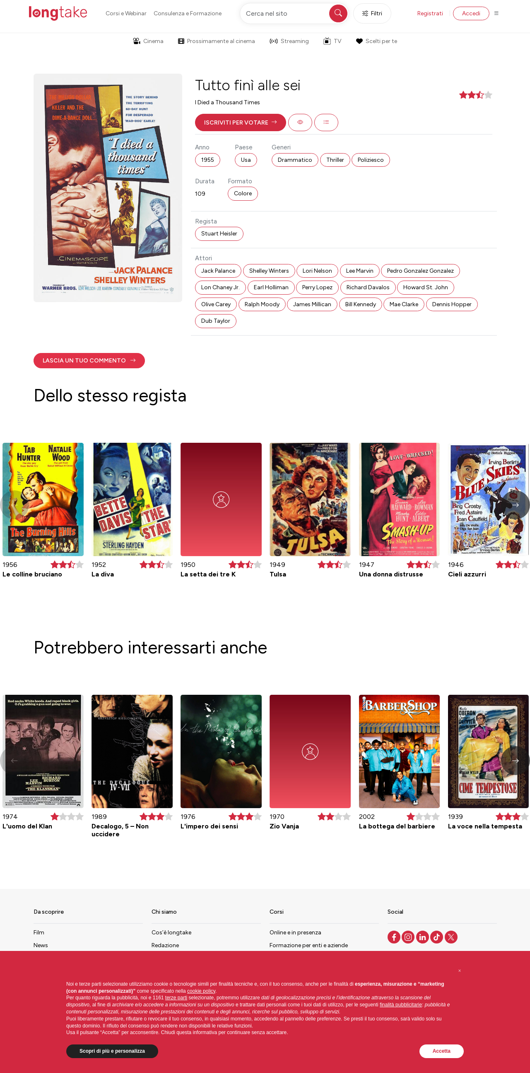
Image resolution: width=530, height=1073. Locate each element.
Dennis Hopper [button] (452, 304)
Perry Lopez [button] (317, 287)
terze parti (176, 998)
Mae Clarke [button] (404, 304)
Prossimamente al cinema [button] (216, 41)
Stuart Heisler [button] (219, 233)
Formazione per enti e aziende (309, 945)
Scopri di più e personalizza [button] (112, 1051)
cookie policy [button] (201, 991)
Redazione (165, 945)
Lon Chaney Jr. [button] (220, 287)
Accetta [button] (441, 1051)
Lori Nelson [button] (317, 270)
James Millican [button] (312, 304)
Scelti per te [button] (376, 41)
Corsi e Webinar (126, 13)
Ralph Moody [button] (262, 304)
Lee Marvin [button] (359, 270)
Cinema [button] (148, 41)
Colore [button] (243, 193)
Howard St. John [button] (425, 287)
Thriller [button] (335, 159)
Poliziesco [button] (371, 159)
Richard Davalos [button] (368, 287)
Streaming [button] (289, 41)
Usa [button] (246, 159)
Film (39, 932)
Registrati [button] (430, 13)
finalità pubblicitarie (401, 1005)
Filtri (372, 13)
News (41, 945)
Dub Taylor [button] (215, 320)
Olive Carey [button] (216, 304)
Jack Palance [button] (218, 270)
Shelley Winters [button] (269, 270)
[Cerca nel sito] (294, 13)
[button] (240, 122)
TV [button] (332, 41)
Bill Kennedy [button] (360, 304)
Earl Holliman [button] (271, 287)
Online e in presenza (295, 932)
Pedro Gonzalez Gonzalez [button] (420, 270)
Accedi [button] (471, 13)
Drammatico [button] (295, 159)
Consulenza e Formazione (188, 13)
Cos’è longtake (171, 932)
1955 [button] (207, 159)
